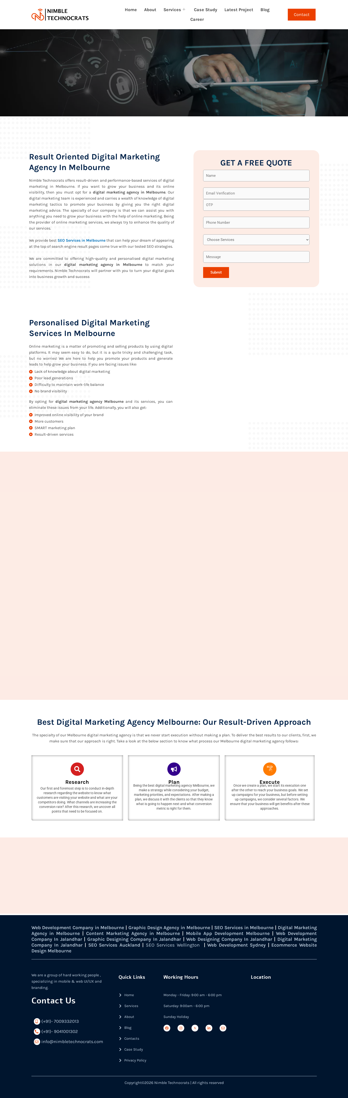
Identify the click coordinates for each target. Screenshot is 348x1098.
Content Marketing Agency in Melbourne (161, 933)
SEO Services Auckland (159, 945)
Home (131, 9)
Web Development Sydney (283, 945)
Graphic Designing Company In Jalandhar (170, 939)
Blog (264, 9)
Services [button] (174, 10)
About (150, 9)
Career (197, 19)
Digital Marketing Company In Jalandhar (79, 945)
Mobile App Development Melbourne (258, 933)
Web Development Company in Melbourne (81, 927)
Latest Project (238, 9)
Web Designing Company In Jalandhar (269, 939)
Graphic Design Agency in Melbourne (181, 927)
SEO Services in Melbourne (81, 241)
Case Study (205, 9)
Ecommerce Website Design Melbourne (76, 951)
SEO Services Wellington (218, 945)
